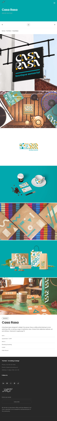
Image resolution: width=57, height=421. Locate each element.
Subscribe (17, 402)
